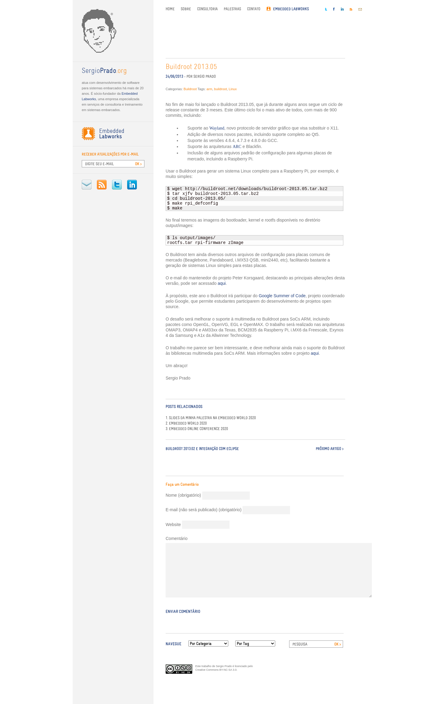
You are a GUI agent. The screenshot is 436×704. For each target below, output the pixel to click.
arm (209, 89)
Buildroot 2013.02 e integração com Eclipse (202, 448)
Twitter (117, 184)
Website (173, 524)
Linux (232, 89)
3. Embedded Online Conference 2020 (197, 429)
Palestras (232, 9)
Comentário (176, 538)
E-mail (86, 184)
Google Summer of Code (282, 295)
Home (170, 9)
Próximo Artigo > (330, 448)
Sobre (186, 9)
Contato (253, 9)
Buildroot (190, 89)
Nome (183, 495)
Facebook (334, 9)
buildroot (220, 89)
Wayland (216, 128)
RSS (102, 184)
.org (104, 71)
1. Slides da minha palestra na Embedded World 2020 (211, 418)
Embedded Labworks (291, 9)
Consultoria (207, 9)
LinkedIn (132, 184)
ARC (237, 146)
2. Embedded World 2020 (186, 423)
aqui (222, 283)
